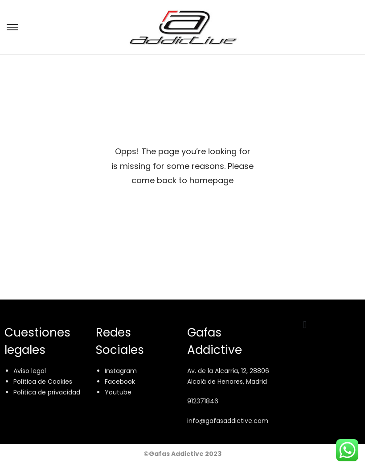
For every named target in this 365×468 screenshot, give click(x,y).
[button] (304, 324)
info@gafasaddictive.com (227, 420)
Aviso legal (29, 370)
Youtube (118, 392)
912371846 (202, 401)
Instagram (121, 370)
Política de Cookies (42, 381)
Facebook (120, 381)
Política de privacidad (46, 392)
